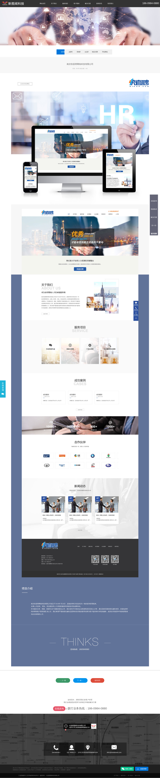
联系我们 (110, 3)
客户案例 (76, 3)
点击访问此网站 (25, 84)
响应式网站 (105, 52)
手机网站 (123, 52)
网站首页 (42, 3)
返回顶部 (154, 233)
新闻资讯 (99, 3)
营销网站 (71, 52)
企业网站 (88, 52)
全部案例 (37, 52)
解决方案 (88, 3)
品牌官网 (54, 52)
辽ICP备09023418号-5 (32, 775)
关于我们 (54, 3)
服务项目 (65, 3)
